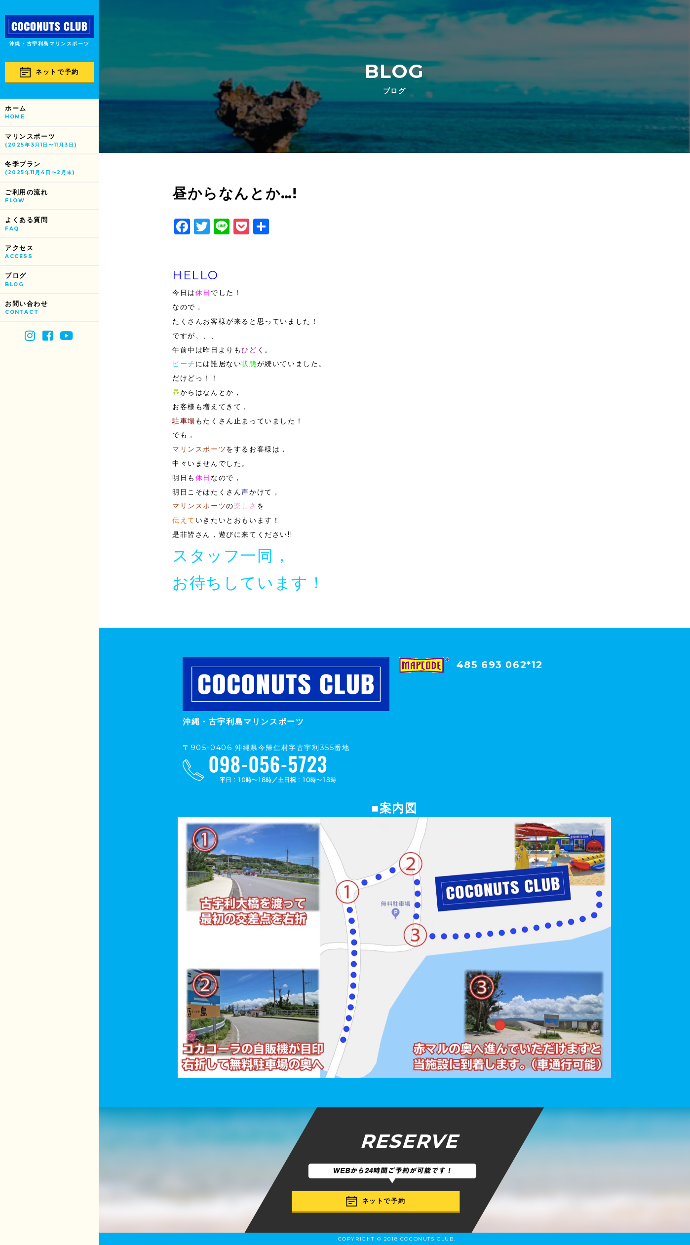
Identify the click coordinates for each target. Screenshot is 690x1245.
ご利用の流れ (52, 197)
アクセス (52, 252)
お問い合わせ (52, 308)
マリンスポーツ (52, 141)
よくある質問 (52, 224)
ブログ (52, 280)
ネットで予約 (49, 72)
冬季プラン (52, 168)
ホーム (52, 113)
